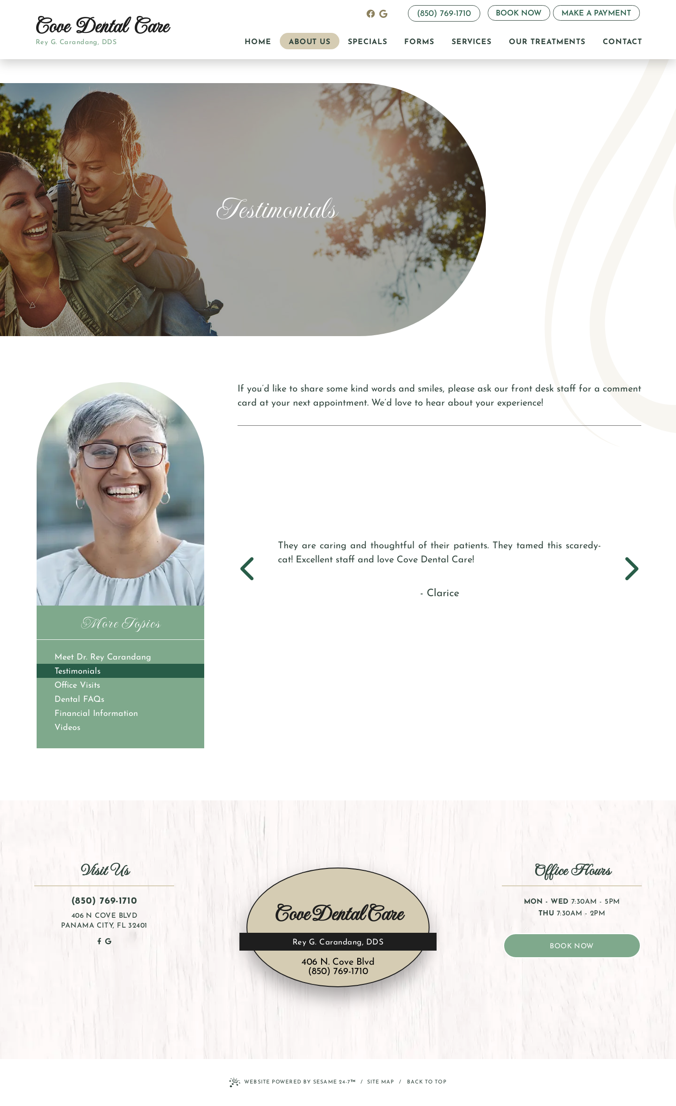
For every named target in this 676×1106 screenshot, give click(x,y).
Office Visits (77, 685)
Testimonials (77, 671)
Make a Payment (596, 13)
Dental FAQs (79, 699)
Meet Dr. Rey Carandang (102, 657)
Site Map (381, 1082)
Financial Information (96, 713)
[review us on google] (383, 13)
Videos (67, 727)
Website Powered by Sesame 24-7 (292, 1083)
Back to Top (427, 1082)
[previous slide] (252, 570)
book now (572, 946)
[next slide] (627, 570)
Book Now (519, 13)
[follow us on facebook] (371, 13)
